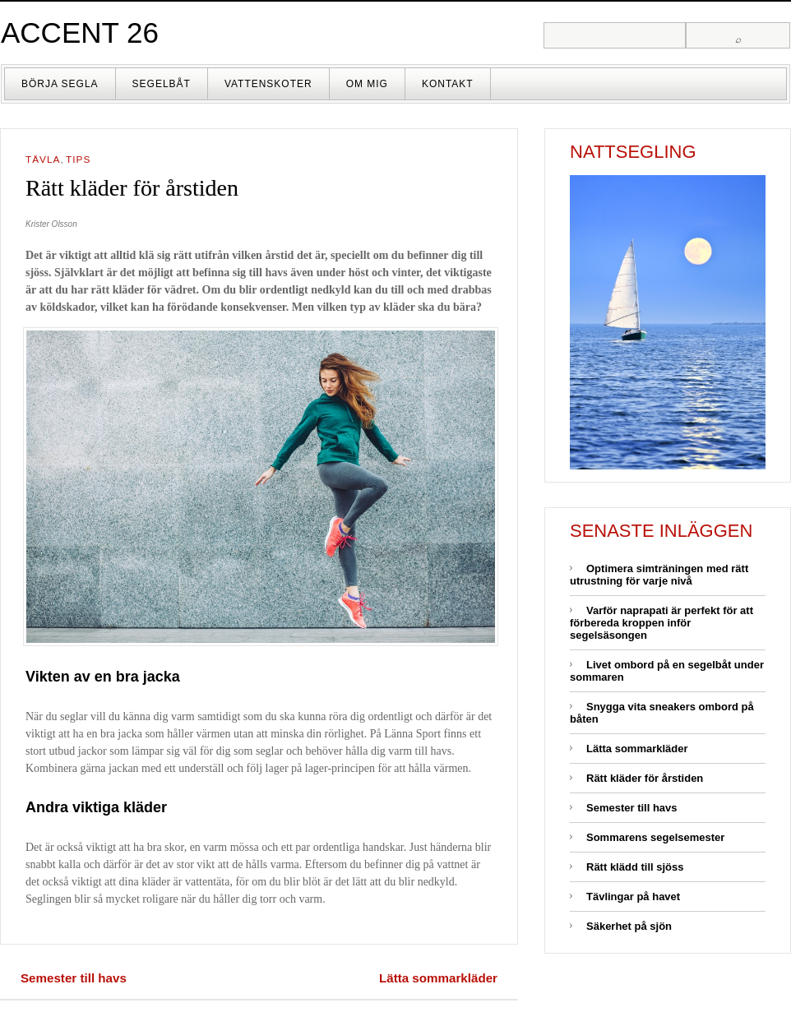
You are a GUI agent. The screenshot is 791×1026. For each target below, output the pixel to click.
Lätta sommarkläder (438, 978)
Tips (78, 159)
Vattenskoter (268, 84)
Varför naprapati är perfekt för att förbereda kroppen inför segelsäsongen (661, 622)
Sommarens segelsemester (655, 837)
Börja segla (60, 84)
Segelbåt (161, 84)
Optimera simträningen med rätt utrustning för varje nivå (659, 574)
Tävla (42, 159)
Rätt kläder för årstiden (644, 778)
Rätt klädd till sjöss (634, 867)
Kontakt (448, 84)
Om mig (367, 84)
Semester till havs (74, 978)
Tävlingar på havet (633, 896)
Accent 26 (80, 32)
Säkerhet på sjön (629, 926)
